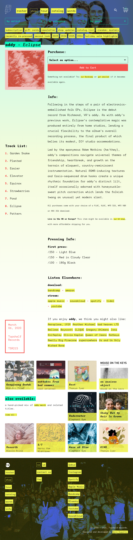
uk (44, 464)
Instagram (75, 472)
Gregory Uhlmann (101, 330)
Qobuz (72, 464)
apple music (57, 301)
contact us (45, 472)
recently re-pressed (19, 36)
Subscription (14, 30)
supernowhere (91, 341)
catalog (58, 11)
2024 (63, 36)
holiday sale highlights (101, 36)
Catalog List (85, 30)
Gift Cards (32, 30)
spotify (99, 301)
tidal (114, 301)
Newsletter (48, 30)
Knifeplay (55, 335)
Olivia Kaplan (75, 335)
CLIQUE (82, 330)
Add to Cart (88, 68)
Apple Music (77, 486)
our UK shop (120, 219)
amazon (71, 291)
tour (44, 11)
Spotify (74, 479)
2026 (80, 36)
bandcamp (54, 291)
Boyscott (68, 330)
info (9, 509)
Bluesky (74, 501)
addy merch (41, 405)
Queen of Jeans (99, 335)
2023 (55, 36)
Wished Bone (57, 346)
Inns (118, 330)
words (72, 11)
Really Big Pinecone (63, 341)
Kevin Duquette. (119, 532)
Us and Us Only (114, 341)
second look (42, 36)
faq (39, 479)
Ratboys (119, 335)
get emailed (105, 77)
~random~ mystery (108, 30)
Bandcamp (75, 494)
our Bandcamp (87, 77)
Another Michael (87, 325)
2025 (72, 36)
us (38, 464)
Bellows (53, 330)
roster (22, 11)
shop (34, 11)
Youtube (74, 508)
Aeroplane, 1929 (60, 325)
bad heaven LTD (112, 325)
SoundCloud (76, 515)
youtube (57, 307)
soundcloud (79, 301)
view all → (12, 415)
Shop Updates (66, 30)
